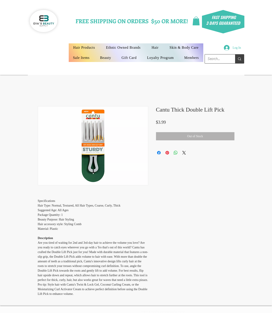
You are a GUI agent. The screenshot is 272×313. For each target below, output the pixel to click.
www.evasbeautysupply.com (163, 311)
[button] (196, 21)
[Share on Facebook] (159, 152)
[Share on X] (184, 152)
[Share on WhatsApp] (175, 152)
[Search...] (216, 58)
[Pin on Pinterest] (167, 152)
